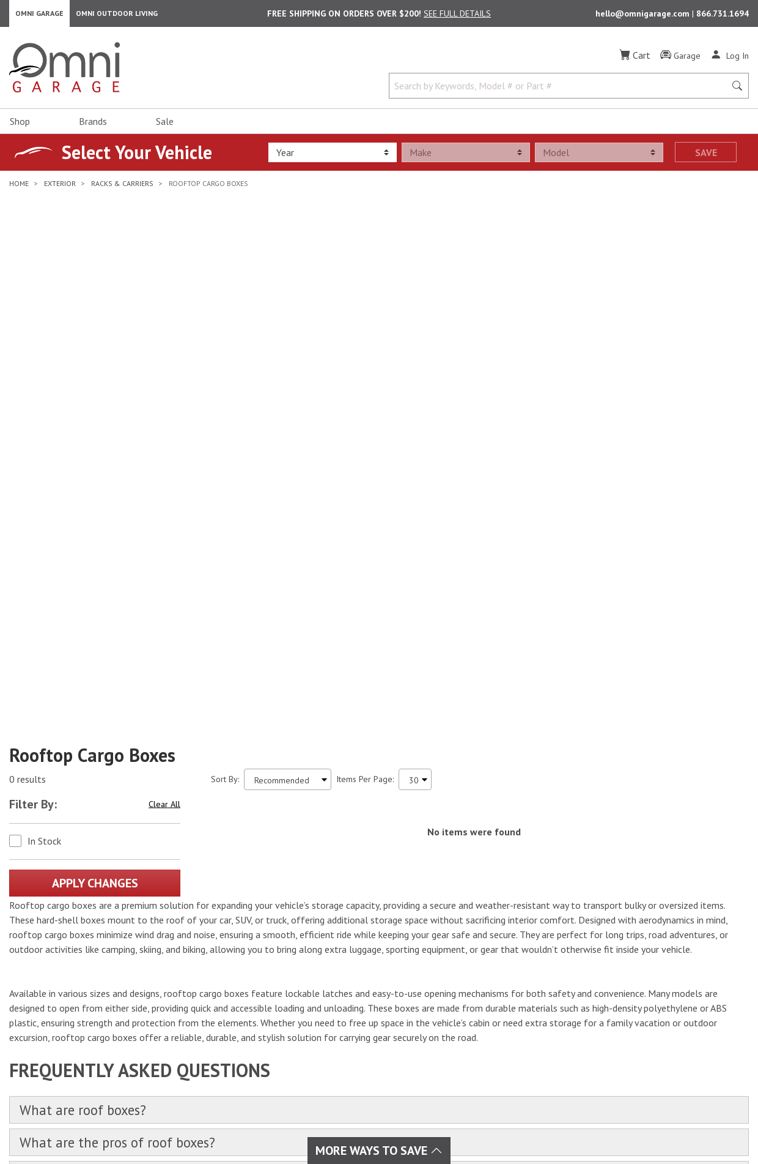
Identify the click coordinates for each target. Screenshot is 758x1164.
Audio (327, 981)
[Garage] (680, 60)
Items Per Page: (365, 421)
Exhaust (331, 966)
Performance (222, 996)
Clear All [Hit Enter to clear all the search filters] (164, 446)
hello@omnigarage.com (643, 15)
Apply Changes (95, 526)
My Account (456, 966)
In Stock (44, 483)
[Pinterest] (106, 1006)
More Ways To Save (379, 1150)
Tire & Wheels (226, 1055)
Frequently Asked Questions (487, 1025)
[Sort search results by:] (287, 422)
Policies (449, 1011)
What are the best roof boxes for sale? (148, 859)
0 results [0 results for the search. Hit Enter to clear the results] (27, 422)
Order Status (459, 981)
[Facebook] (26, 1006)
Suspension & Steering (241, 1025)
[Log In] (729, 60)
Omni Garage (39, 15)
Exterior (213, 966)
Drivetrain (216, 1011)
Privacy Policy (560, 1123)
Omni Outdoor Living (117, 15)
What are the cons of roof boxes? (130, 824)
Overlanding (339, 1069)
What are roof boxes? (90, 754)
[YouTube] (79, 1006)
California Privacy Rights (651, 1123)
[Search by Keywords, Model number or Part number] (560, 90)
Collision (332, 1011)
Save (706, 157)
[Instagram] (52, 1006)
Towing (212, 1040)
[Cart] (634, 60)
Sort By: (225, 421)
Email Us (656, 1002)
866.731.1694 (722, 15)
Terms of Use (493, 1123)
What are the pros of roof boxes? (129, 788)
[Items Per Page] (415, 422)
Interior (212, 981)
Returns (449, 996)
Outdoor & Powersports (361, 1055)
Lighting (331, 996)
